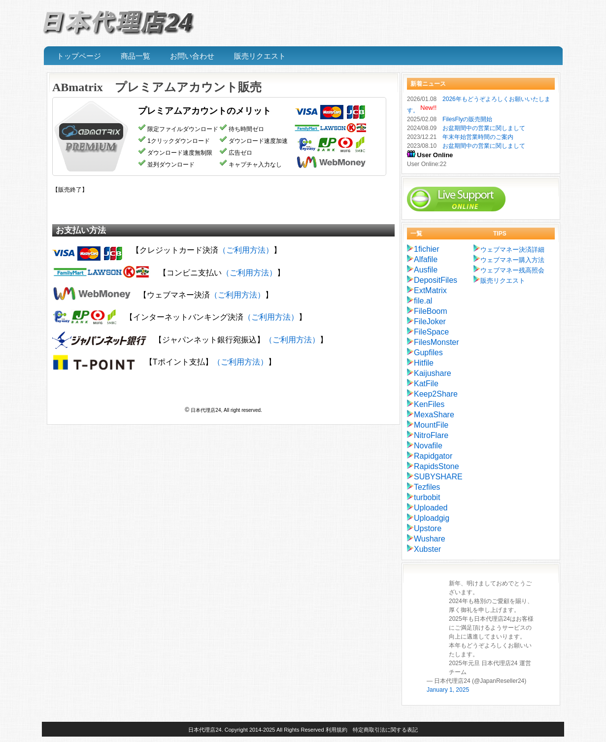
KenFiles (429, 404)
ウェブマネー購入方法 (512, 260)
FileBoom (430, 311)
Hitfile (424, 363)
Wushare (429, 539)
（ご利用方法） (245, 250)
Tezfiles (427, 487)
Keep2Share (436, 394)
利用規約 (336, 730)
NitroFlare (431, 435)
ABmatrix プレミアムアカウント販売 (157, 87)
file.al (423, 301)
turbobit (427, 497)
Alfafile (426, 259)
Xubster (427, 549)
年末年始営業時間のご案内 (477, 137)
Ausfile (426, 270)
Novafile (428, 445)
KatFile (426, 383)
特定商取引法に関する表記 (385, 730)
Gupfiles (428, 352)
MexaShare (434, 414)
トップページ (79, 56)
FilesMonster (436, 342)
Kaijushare (432, 373)
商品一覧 (135, 56)
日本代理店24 (204, 730)
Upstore (427, 528)
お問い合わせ (192, 56)
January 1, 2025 (448, 689)
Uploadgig (431, 518)
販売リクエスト (260, 56)
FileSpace (431, 332)
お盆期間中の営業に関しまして (483, 128)
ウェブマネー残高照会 (512, 270)
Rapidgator (433, 456)
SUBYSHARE (438, 476)
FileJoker (430, 321)
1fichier (426, 249)
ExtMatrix (430, 290)
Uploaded (431, 508)
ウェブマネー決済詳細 (512, 249)
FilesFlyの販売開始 (467, 119)
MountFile (431, 425)
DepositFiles (435, 280)
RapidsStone (436, 466)
